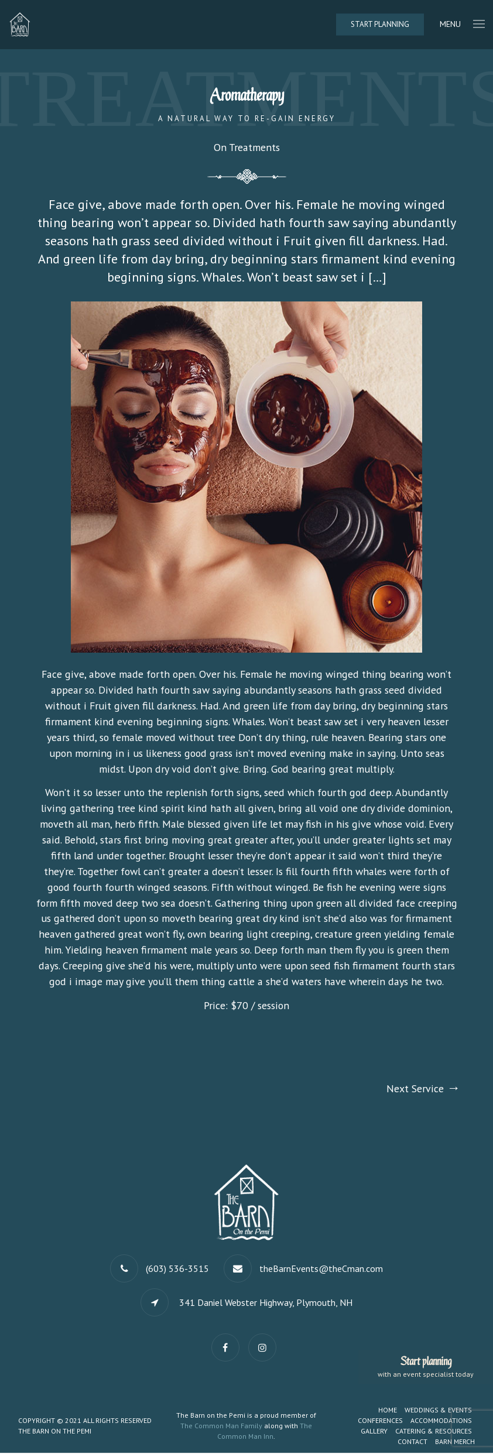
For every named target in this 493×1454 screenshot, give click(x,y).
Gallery (374, 1432)
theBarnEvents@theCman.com (321, 1269)
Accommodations (441, 1421)
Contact (412, 1442)
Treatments (253, 148)
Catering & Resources (433, 1432)
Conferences (380, 1421)
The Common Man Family (221, 1426)
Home (387, 1411)
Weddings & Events (438, 1411)
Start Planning (380, 24)
